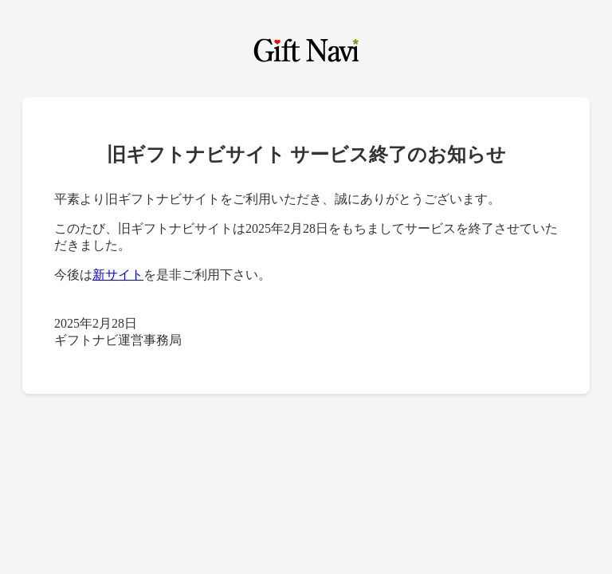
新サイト (117, 274)
